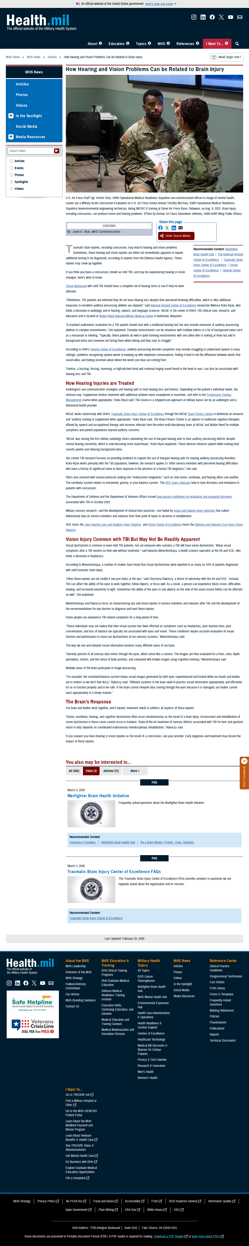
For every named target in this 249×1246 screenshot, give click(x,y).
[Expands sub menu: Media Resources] (11, 136)
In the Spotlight (29, 115)
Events (19, 168)
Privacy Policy (46, 1201)
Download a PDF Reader (169, 1236)
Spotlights (21, 182)
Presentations (218, 1022)
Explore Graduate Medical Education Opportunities (81, 1170)
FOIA (154, 1201)
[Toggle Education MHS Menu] (127, 43)
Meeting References (222, 1010)
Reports (214, 1034)
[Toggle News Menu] (168, 43)
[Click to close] (244, 761)
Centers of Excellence (151, 1033)
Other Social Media (175, 236)
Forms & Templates (222, 994)
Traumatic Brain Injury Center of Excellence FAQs (114, 871)
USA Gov (130, 1210)
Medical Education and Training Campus (115, 1022)
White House (155, 1210)
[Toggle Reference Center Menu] (197, 43)
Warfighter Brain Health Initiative (98, 795)
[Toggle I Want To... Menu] (226, 43)
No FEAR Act (74, 1201)
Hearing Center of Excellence (108, 349)
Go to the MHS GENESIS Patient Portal (81, 1113)
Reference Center (223, 960)
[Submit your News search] (56, 150)
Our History (72, 994)
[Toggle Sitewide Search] (237, 44)
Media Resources (30, 136)
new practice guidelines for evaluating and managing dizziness (194, 497)
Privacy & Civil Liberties (152, 1060)
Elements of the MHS (79, 972)
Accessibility (132, 1201)
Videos (22, 105)
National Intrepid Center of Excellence (173, 305)
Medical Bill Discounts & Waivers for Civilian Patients (152, 1049)
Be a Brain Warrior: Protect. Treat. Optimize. (167, 842)
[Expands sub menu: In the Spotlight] (11, 115)
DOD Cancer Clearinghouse (146, 979)
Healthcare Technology (151, 1039)
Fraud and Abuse (103, 1201)
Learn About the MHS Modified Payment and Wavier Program (79, 1125)
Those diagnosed (76, 286)
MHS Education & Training (115, 963)
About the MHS (77, 960)
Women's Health (148, 1078)
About (92, 43)
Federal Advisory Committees (76, 986)
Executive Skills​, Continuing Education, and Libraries (117, 1009)
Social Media (26, 126)
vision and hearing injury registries (194, 511)
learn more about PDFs (206, 1236)
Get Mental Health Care (80, 1156)
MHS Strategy (74, 978)
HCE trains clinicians (178, 483)
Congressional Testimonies (226, 976)
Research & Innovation (151, 1066)
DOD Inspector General (183, 1201)
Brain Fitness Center (200, 414)
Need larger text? (226, 57)
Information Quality (219, 1201)
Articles (22, 84)
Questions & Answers (83, 842)
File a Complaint (75, 1178)
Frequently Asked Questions (220, 1002)
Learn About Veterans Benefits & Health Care (79, 1137)
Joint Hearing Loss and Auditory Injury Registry (112, 525)
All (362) (74, 771)
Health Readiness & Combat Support (150, 1025)
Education (116, 43)
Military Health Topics (149, 963)
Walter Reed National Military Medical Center (126, 316)
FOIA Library (217, 988)
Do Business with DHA (79, 1162)
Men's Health (146, 1072)
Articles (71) (111, 771)
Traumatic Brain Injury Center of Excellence (218, 262)
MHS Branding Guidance (80, 1000)
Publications (217, 1028)
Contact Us (72, 1006)
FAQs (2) (91, 771)
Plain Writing (106, 1210)
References (185, 43)
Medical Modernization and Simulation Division (118, 1032)
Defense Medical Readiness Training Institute (113, 995)
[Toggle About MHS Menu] (100, 43)
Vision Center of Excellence (215, 268)
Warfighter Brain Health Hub (215, 252)
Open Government (76, 1210)
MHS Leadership (76, 966)
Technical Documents (223, 1040)
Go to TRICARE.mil (77, 1095)
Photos (22, 94)
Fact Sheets (217, 982)
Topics (141, 43)
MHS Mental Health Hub (152, 997)
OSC (177, 1210)
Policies (214, 1016)
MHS (161, 43)
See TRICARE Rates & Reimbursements (80, 1147)
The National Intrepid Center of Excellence (218, 257)
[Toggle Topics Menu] (149, 43)
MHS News (34, 72)
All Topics (144, 970)
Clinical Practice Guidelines (219, 968)
